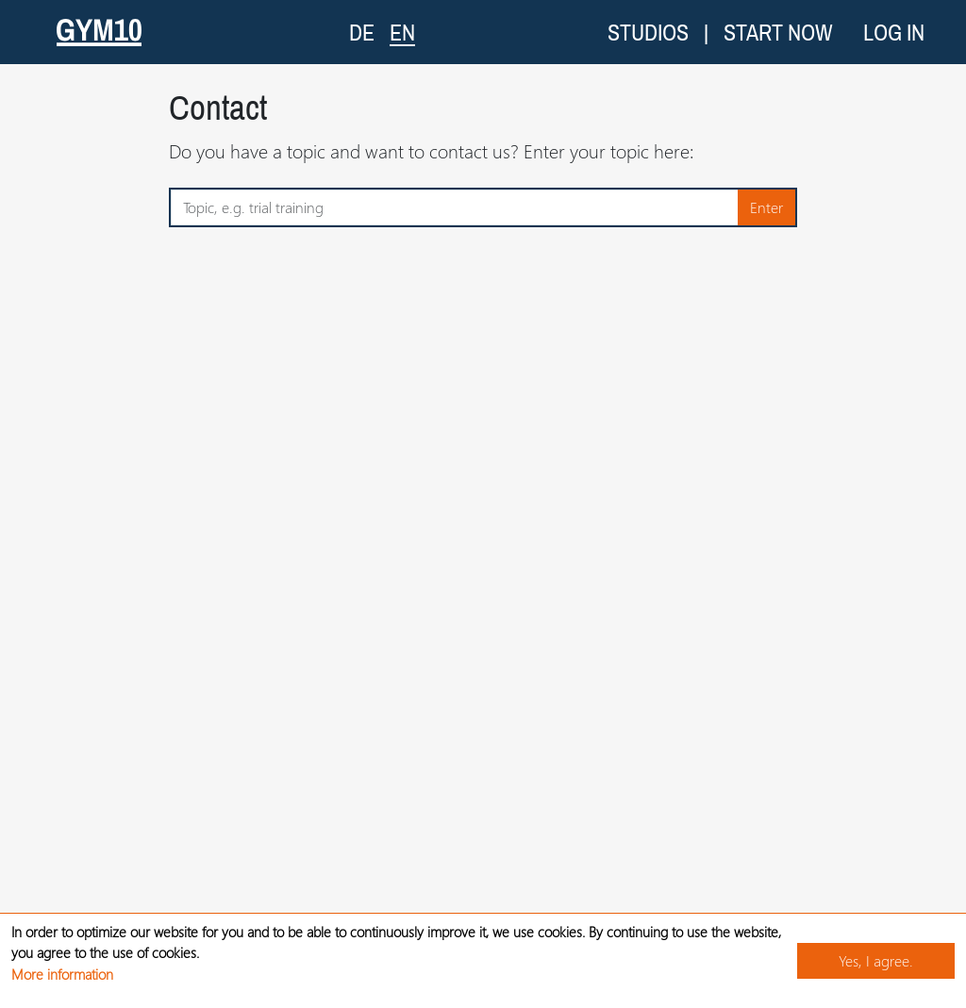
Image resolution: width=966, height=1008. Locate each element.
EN (402, 31)
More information (62, 974)
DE (362, 32)
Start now (778, 32)
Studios (648, 32)
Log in (893, 32)
